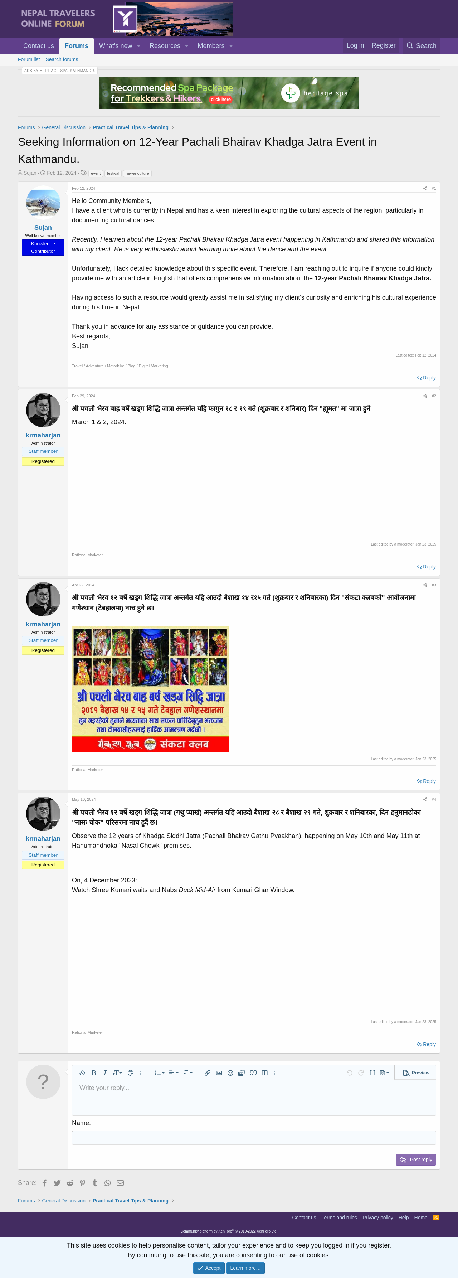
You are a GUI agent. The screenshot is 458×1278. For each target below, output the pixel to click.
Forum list (29, 59)
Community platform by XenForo (229, 1231)
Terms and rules (339, 1217)
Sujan (30, 173)
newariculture (137, 173)
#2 (434, 396)
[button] (138, 46)
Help (404, 1217)
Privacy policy (377, 1217)
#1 (434, 188)
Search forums (61, 59)
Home (421, 1217)
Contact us (38, 45)
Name (80, 1123)
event (96, 173)
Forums (76, 45)
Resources (165, 45)
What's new (115, 45)
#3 (434, 585)
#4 (434, 799)
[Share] (425, 188)
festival (113, 173)
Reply (429, 378)
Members (211, 45)
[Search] (421, 46)
